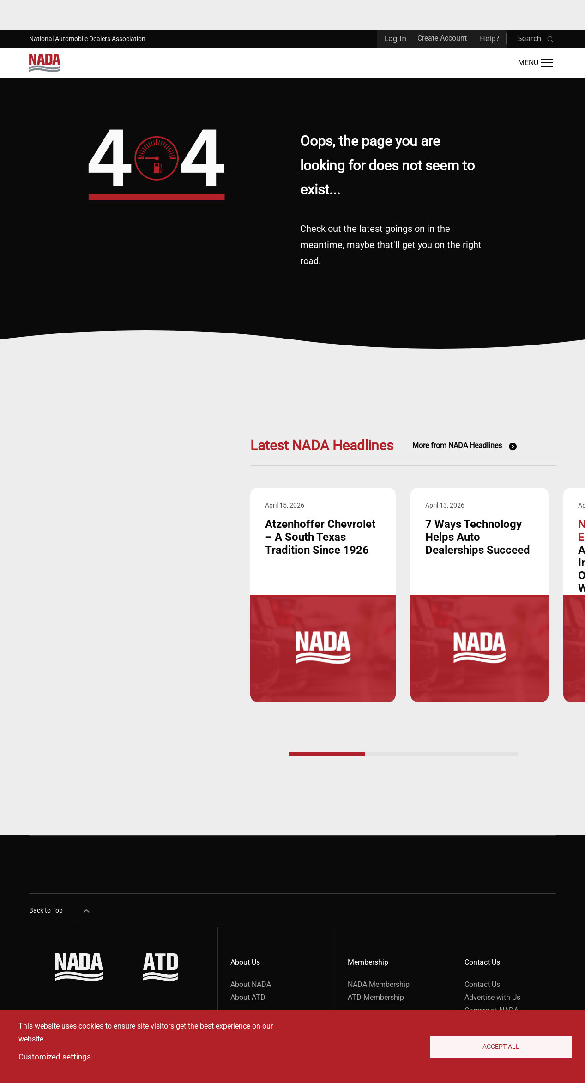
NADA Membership (379, 984)
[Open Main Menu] (535, 63)
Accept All (500, 1046)
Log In (395, 38)
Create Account (442, 38)
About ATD (247, 997)
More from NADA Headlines (457, 445)
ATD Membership (376, 997)
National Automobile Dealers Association (87, 38)
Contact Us (482, 984)
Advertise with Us (492, 997)
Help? (489, 38)
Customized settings (54, 1056)
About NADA (250, 984)
